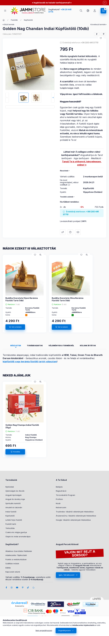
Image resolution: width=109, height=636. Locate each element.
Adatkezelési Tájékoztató (16, 555)
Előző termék (9, 24)
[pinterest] (103, 34)
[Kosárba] (15, 451)
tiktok (28, 587)
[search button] (81, 10)
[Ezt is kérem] (15, 327)
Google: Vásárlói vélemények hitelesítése (73, 520)
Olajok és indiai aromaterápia (17, 536)
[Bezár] (104, 2)
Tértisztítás (10, 528)
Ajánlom (78, 232)
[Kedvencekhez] (101, 38)
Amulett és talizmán (13, 507)
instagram (11, 587)
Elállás (8, 568)
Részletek (64, 171)
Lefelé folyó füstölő (13, 520)
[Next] (53, 98)
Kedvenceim (61, 507)
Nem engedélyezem (44, 630)
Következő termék (97, 24)
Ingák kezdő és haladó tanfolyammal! (52, 2)
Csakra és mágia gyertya (16, 532)
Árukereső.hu (19, 606)
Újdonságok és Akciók (14, 491)
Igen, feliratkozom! (66, 575)
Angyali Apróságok (13, 495)
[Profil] (94, 10)
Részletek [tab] (15, 346)
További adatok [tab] (35, 346)
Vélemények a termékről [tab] (61, 346)
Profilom (59, 499)
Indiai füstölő (10, 512)
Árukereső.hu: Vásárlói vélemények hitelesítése (76, 516)
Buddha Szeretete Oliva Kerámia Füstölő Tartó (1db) (67, 299)
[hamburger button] (5, 10)
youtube (17, 587)
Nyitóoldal (9, 487)
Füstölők (14, 20)
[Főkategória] (4, 20)
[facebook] (96, 34)
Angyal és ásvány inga (15, 499)
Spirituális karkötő (13, 503)
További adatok (66, 197)
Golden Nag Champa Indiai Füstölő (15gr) (22, 426)
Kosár (58, 503)
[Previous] (7, 98)
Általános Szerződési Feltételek (18, 551)
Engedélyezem (64, 630)
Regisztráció (61, 491)
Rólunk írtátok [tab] (88, 346)
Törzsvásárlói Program (65, 495)
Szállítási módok (12, 563)
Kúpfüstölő (28, 20)
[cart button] (103, 10)
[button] (30, 65)
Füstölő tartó (10, 524)
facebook (6, 587)
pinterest (22, 587)
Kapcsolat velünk (12, 572)
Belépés (59, 487)
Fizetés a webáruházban (16, 559)
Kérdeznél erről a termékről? (70, 232)
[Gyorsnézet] (40, 254)
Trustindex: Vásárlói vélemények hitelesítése (75, 512)
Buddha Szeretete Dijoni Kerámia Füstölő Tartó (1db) (21, 299)
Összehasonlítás (62, 232)
